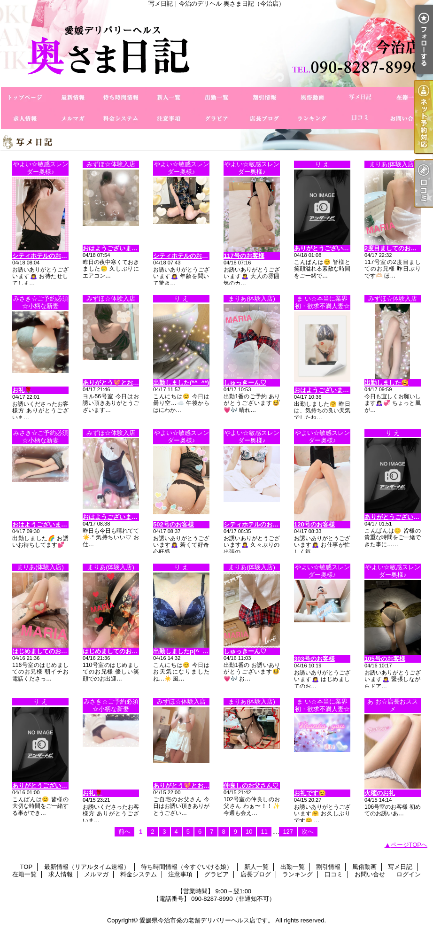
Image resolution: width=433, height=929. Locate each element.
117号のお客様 (244, 255)
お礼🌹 (22, 390)
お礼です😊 (310, 793)
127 (288, 831)
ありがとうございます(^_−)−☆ (336, 248)
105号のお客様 (384, 658)
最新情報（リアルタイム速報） (73, 97)
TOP (25, 97)
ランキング (312, 118)
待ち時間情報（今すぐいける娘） (121, 97)
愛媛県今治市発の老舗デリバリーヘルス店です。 (206, 920)
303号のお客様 (314, 658)
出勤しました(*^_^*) (181, 382)
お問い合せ (408, 118)
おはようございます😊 (325, 390)
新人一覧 (169, 97)
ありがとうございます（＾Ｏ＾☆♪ (59, 785)
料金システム (121, 118)
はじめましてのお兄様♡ (45, 651)
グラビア (216, 118)
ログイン (408, 874)
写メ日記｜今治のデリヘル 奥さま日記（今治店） (216, 47)
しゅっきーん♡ (245, 382)
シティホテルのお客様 (42, 255)
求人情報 (25, 118)
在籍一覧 (408, 97)
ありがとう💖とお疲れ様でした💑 (130, 382)
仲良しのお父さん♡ (251, 785)
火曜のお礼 (379, 793)
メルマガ (73, 118)
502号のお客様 (173, 524)
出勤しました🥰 (386, 382)
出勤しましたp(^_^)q (182, 651)
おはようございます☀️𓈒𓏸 (116, 516)
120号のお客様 (314, 524)
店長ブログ (264, 118)
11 (264, 831)
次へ (308, 831)
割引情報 (264, 97)
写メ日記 (360, 97)
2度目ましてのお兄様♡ (396, 248)
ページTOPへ (409, 844)
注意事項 (169, 118)
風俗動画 (312, 97)
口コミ (360, 118)
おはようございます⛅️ (114, 248)
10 (249, 831)
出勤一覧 (216, 97)
